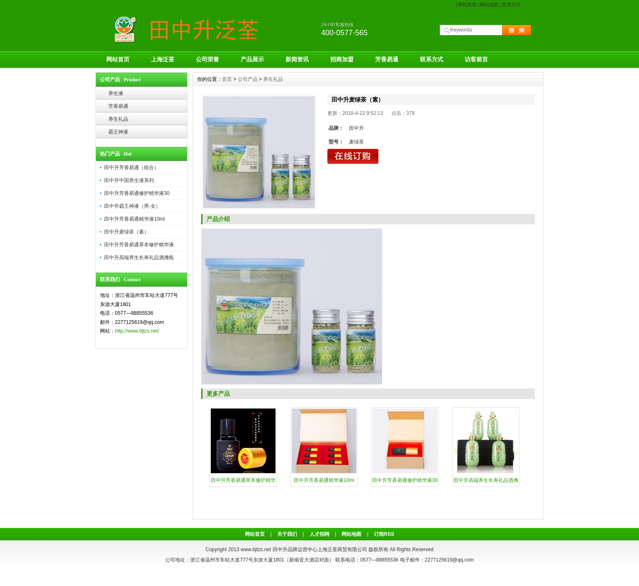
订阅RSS (384, 534)
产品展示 (252, 59)
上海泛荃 (162, 59)
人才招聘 (319, 534)
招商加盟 (342, 59)
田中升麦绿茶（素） (126, 232)
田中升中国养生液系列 (129, 180)
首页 (227, 79)
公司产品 (248, 79)
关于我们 (287, 534)
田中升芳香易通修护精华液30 (136, 193)
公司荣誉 (207, 59)
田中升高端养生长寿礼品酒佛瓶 (139, 257)
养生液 (115, 93)
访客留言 (476, 59)
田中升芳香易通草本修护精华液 (139, 245)
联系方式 (511, 4)
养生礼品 (118, 119)
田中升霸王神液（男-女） (132, 206)
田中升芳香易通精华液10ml (134, 219)
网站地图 (489, 4)
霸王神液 (118, 132)
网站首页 (467, 4)
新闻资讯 (297, 59)
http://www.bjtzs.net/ (137, 331)
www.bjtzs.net (256, 549)
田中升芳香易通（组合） (131, 167)
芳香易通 (386, 59)
